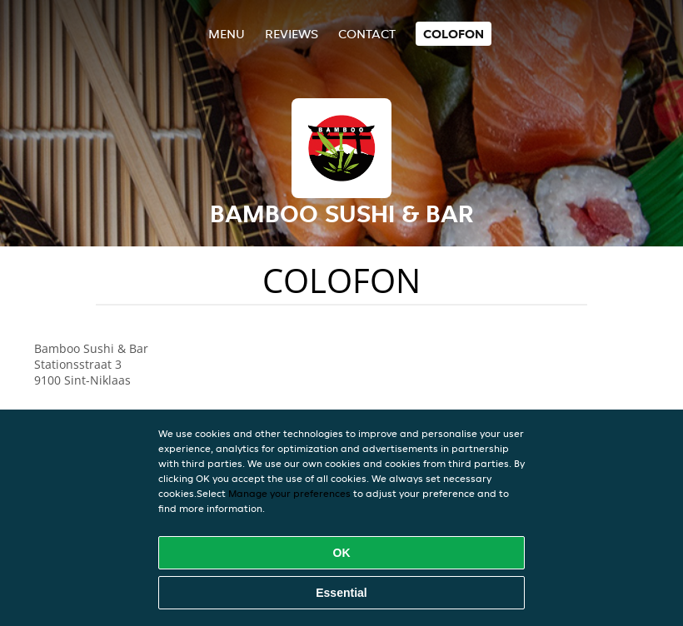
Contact (367, 33)
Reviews (291, 33)
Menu (226, 33)
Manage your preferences (289, 493)
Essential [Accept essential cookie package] (341, 592)
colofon (453, 33)
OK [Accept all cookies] (342, 552)
